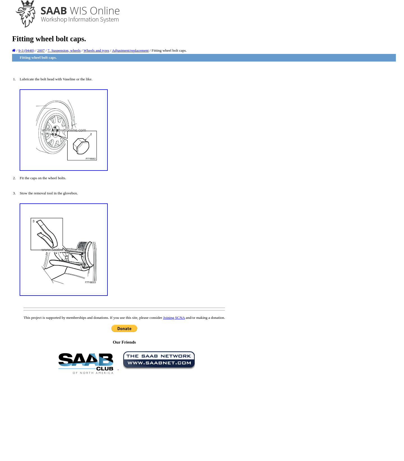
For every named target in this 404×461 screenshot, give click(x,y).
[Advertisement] (124, 417)
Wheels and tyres (96, 50)
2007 (41, 50)
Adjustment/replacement (130, 50)
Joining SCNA (174, 317)
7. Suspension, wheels (64, 50)
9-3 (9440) (27, 50)
